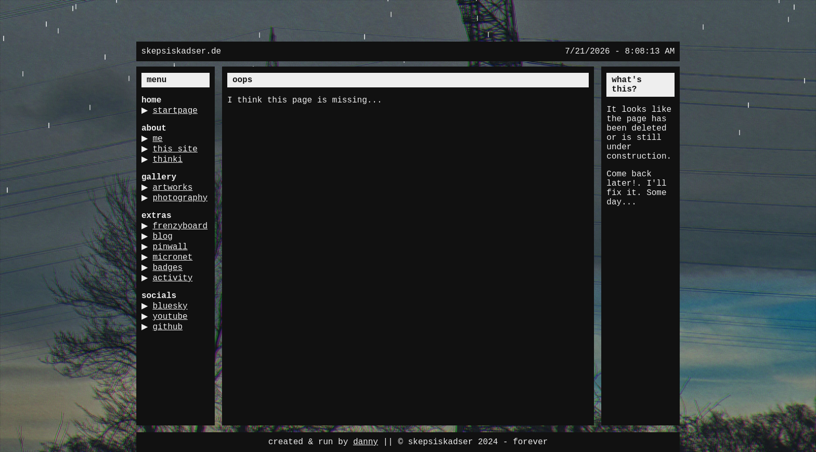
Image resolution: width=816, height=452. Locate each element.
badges (172, 298)
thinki (172, 164)
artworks (177, 193)
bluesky (174, 338)
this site (179, 152)
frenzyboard (169, 252)
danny (365, 442)
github (172, 361)
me (161, 141)
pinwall (174, 275)
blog (166, 263)
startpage (179, 112)
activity (177, 309)
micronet (177, 286)
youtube (174, 350)
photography (169, 213)
